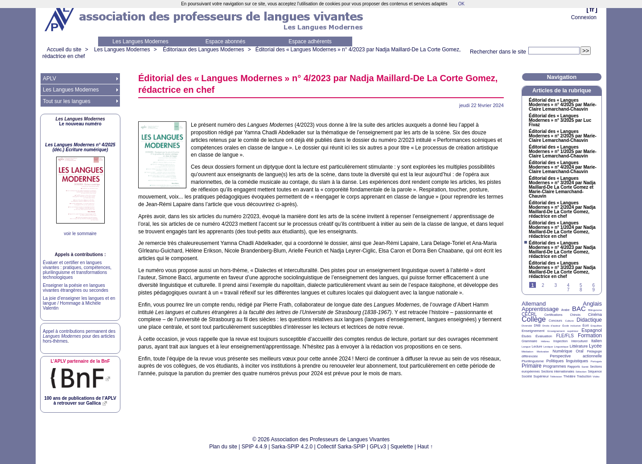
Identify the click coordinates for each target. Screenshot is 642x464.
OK (461, 3)
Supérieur (541, 376)
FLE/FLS (564, 335)
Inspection (560, 341)
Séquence (595, 371)
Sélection (581, 371)
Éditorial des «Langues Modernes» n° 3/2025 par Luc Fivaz (560, 120)
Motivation (543, 351)
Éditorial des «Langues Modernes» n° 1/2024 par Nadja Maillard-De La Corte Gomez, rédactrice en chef (562, 230)
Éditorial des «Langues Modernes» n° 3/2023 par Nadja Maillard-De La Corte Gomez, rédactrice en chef (562, 270)
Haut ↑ (425, 446)
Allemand (534, 303)
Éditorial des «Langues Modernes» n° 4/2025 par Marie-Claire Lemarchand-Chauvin (563, 105)
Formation (590, 335)
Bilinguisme (595, 310)
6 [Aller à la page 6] (593, 285)
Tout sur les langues (67, 101)
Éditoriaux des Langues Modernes (203, 49)
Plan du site (223, 446)
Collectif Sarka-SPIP (341, 446)
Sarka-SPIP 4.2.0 (292, 446)
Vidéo (596, 376)
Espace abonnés (225, 41)
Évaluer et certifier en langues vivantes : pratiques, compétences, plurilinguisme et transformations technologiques (77, 270)
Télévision (556, 376)
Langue (526, 346)
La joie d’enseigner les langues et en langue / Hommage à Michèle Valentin (79, 303)
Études (526, 336)
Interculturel (579, 341)
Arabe (565, 309)
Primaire (532, 366)
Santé (584, 366)
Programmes (554, 366)
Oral (580, 351)
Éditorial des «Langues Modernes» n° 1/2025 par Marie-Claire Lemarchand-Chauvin (563, 151)
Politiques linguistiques (567, 361)
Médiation (527, 351)
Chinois (575, 314)
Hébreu (545, 341)
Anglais (592, 303)
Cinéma (595, 314)
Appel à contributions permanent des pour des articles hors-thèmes (79, 336)
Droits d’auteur (551, 325)
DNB (537, 325)
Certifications (553, 314)
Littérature (579, 346)
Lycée (595, 345)
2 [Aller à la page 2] (543, 285)
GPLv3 (378, 446)
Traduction (584, 376)
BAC (579, 308)
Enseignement (533, 331)
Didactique (589, 320)
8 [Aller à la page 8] (581, 289)
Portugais (596, 361)
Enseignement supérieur (562, 331)
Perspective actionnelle (576, 356)
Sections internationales (557, 371)
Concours (555, 320)
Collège (534, 319)
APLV (49, 78)
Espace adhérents (310, 41)
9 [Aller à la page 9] (593, 289)
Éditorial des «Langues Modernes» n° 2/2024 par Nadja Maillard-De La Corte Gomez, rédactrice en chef (562, 210)
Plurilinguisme (533, 361)
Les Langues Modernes (140, 41)
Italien (596, 341)
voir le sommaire (80, 233)
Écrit (585, 325)
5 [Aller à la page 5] (581, 285)
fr (591, 9)
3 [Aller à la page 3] (555, 285)
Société (527, 376)
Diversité (527, 325)
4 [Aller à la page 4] (568, 285)
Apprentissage (540, 309)
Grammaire (529, 341)
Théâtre (569, 376)
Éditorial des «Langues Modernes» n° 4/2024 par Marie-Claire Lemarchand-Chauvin (563, 167)
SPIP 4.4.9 (254, 446)
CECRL (529, 314)
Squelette (402, 446)
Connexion (584, 17)
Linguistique (561, 346)
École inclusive (571, 325)
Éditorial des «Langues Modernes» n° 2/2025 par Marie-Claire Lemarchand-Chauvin (563, 136)
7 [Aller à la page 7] (568, 289)
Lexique (548, 346)
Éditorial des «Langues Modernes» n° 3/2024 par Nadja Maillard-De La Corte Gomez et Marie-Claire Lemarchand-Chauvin (562, 187)
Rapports (574, 366)
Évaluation (543, 336)
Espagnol (591, 330)
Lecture (537, 346)
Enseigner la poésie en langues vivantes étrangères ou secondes (75, 288)
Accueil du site (64, 49)
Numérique (562, 351)
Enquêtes (596, 325)
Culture (569, 320)
